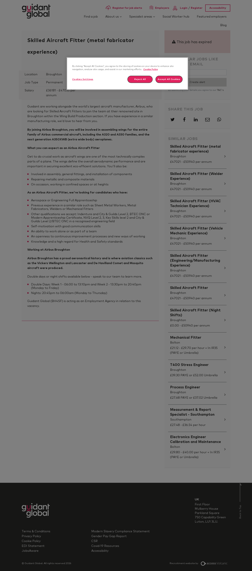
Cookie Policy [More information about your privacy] (150, 69)
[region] (127, 73)
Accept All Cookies (169, 79)
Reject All (140, 79)
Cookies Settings (82, 79)
